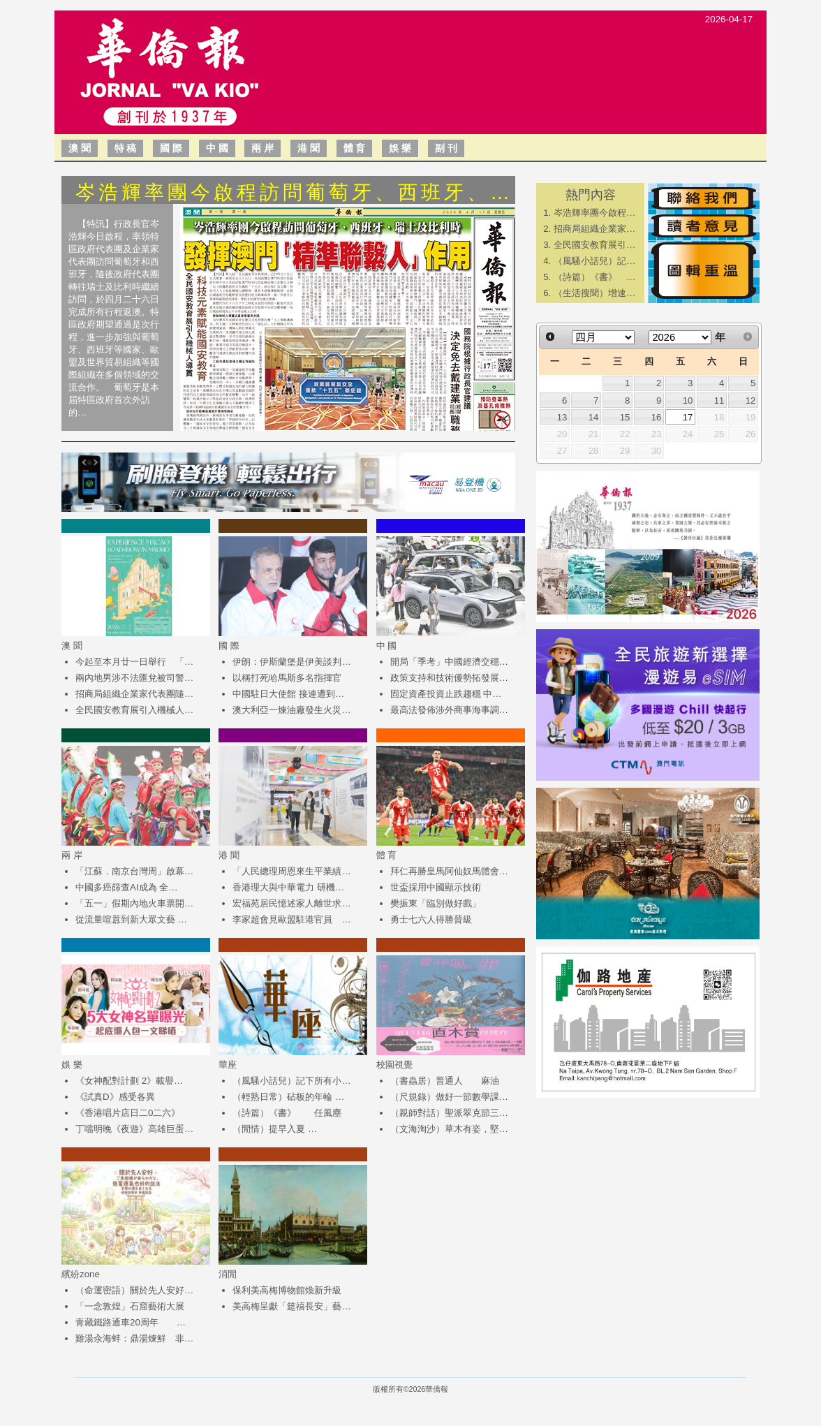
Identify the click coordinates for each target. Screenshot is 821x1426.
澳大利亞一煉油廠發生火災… (291, 710)
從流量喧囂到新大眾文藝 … (131, 919)
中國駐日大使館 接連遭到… (288, 694)
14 (594, 417)
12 (751, 400)
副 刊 (446, 148)
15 (625, 417)
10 (688, 400)
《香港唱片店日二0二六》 (127, 1113)
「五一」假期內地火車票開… (134, 903)
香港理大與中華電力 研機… (288, 887)
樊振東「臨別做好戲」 (435, 903)
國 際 (171, 148)
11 (719, 400)
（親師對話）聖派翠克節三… (449, 1113)
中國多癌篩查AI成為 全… (126, 887)
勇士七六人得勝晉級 (431, 919)
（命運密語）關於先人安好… (134, 1290)
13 (562, 417)
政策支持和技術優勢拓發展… (449, 677)
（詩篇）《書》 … (594, 277)
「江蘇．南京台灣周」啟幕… (134, 871)
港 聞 (308, 148)
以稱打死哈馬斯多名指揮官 (286, 677)
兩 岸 (262, 148)
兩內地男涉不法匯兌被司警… (134, 677)
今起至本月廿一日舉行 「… (134, 661)
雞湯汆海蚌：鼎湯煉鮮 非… (134, 1338)
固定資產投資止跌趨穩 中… (446, 694)
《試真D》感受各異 (115, 1096)
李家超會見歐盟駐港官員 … (291, 919)
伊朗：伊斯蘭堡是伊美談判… (291, 661)
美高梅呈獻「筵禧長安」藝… (291, 1306)
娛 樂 (400, 148)
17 (688, 417)
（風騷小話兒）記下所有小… (291, 1080)
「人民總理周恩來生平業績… (291, 871)
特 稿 (125, 148)
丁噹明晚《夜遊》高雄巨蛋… (134, 1129)
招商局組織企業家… (594, 228)
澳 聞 (79, 148)
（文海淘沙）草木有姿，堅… (449, 1129)
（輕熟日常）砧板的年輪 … (288, 1096)
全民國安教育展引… (594, 245)
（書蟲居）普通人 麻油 (444, 1080)
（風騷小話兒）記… (594, 261)
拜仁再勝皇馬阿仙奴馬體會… (449, 871)
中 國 (217, 148)
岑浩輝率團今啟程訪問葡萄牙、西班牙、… (294, 192)
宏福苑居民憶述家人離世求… (291, 903)
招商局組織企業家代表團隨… (134, 694)
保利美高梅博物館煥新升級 (286, 1290)
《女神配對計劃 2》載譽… (129, 1080)
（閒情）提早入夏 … (274, 1129)
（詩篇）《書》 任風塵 (286, 1113)
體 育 (354, 148)
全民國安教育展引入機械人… (134, 710)
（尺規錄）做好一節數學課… (449, 1096)
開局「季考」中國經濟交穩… (449, 661)
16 (656, 417)
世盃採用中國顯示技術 (435, 887)
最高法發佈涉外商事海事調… (449, 710)
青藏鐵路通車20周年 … (130, 1322)
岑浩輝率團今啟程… (594, 212)
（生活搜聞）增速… (594, 293)
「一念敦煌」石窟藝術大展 (129, 1306)
